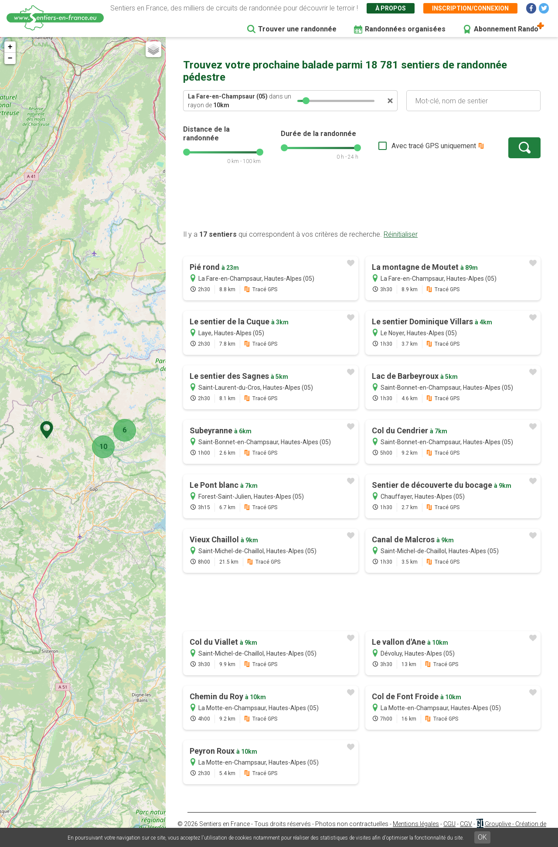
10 (101, 446)
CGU (449, 823)
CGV (466, 823)
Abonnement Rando (506, 29)
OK (482, 837)
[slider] (306, 100)
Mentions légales (416, 823)
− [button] (10, 58)
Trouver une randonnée (297, 29)
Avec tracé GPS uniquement (433, 146)
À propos (390, 8)
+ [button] (10, 47)
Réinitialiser (401, 234)
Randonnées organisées (405, 29)
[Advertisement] (362, 201)
